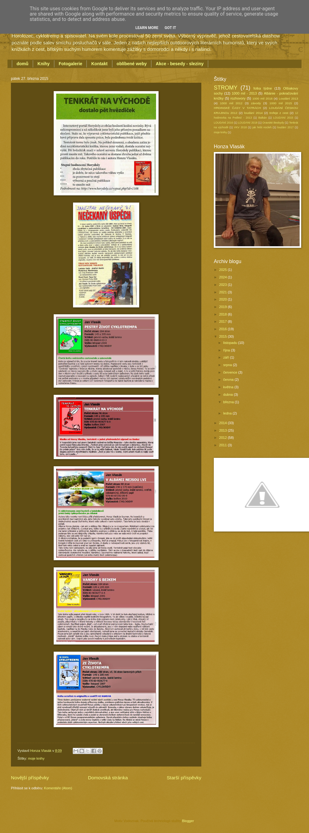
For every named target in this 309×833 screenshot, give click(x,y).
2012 (223, 437)
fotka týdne (262, 88)
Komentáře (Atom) (58, 788)
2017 (223, 321)
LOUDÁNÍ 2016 (223, 122)
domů (22, 63)
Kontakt (99, 63)
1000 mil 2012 (231, 103)
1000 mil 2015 (280, 103)
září (226, 357)
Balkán (262, 117)
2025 (223, 270)
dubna (228, 394)
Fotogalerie (70, 63)
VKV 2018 (240, 127)
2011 (223, 445)
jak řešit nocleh (262, 127)
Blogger (188, 821)
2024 (223, 277)
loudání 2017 (285, 127)
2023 (223, 285)
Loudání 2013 (288, 98)
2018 (223, 314)
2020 (223, 299)
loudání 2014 (253, 113)
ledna (228, 413)
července (230, 372)
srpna (228, 365)
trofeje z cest (278, 113)
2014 (223, 423)
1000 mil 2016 (263, 98)
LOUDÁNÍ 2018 (248, 122)
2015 (223, 336)
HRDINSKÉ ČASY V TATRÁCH (237, 108)
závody (256, 103)
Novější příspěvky (30, 777)
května (228, 387)
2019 (223, 307)
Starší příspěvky (184, 777)
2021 (223, 292)
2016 (223, 329)
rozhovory (237, 98)
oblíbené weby (132, 63)
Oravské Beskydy (273, 122)
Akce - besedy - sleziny (180, 63)
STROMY (226, 88)
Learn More (147, 28)
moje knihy (36, 758)
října (227, 350)
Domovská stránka (108, 777)
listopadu (230, 343)
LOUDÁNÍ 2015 (283, 117)
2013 (223, 430)
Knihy (43, 63)
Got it (170, 28)
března (229, 402)
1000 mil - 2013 (244, 93)
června (228, 379)
